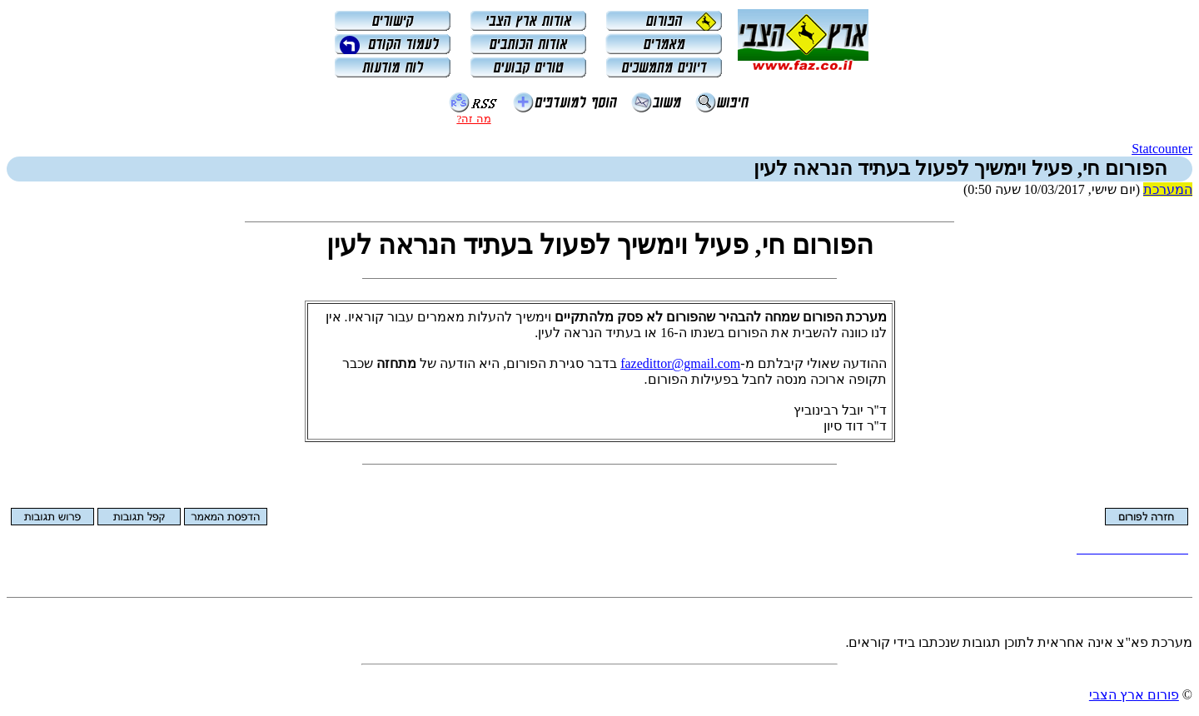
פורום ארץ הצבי (1134, 695)
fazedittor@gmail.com (680, 363)
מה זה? (473, 118)
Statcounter (1162, 149)
